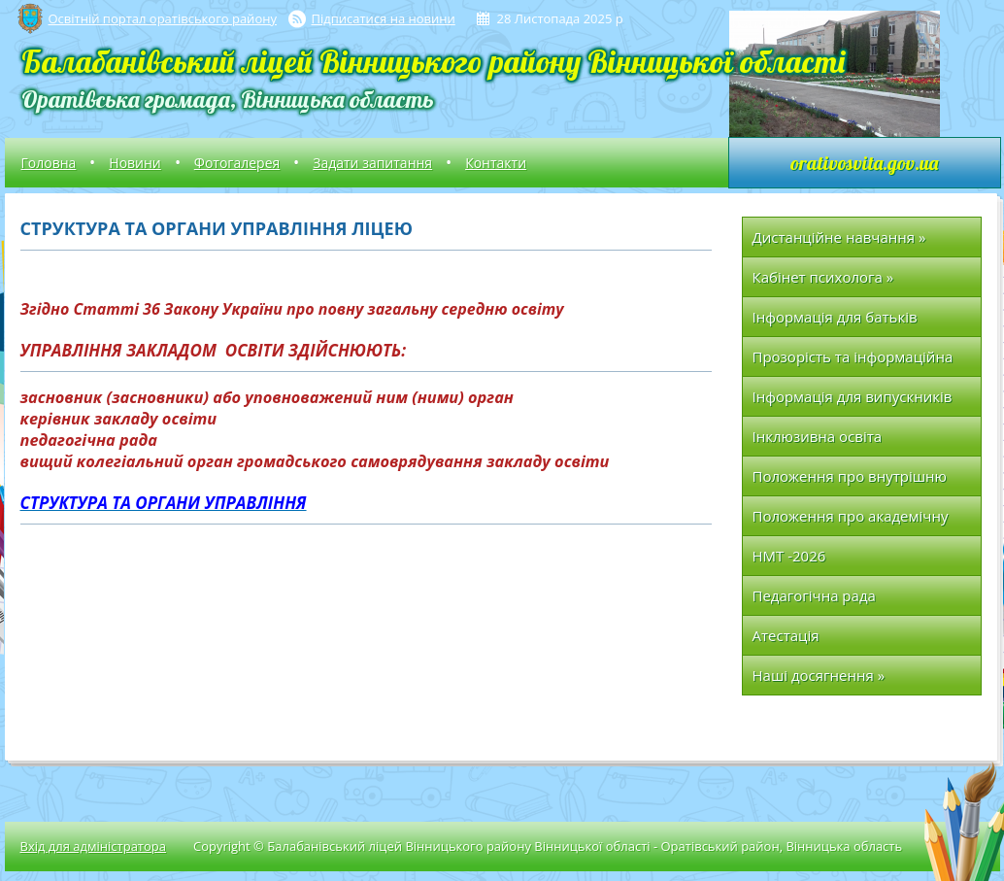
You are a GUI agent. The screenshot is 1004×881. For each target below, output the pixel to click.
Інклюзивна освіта (818, 436)
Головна (49, 162)
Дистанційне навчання (839, 237)
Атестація (786, 635)
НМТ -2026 (789, 555)
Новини (134, 162)
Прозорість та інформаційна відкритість (853, 362)
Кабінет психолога (823, 277)
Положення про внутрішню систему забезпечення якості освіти (855, 481)
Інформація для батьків (835, 316)
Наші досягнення (819, 675)
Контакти (495, 162)
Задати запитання (372, 162)
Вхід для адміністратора (93, 846)
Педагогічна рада (814, 595)
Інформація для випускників (853, 396)
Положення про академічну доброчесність (851, 521)
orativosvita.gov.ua (864, 163)
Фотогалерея (237, 162)
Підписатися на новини (383, 18)
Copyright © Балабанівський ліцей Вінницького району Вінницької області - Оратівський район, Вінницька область (547, 846)
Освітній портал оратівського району (163, 18)
